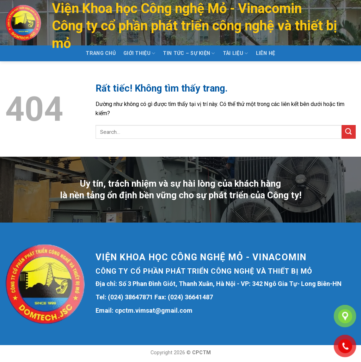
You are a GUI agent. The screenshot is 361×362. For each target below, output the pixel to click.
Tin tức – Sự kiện (189, 53)
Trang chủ (101, 53)
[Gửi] (349, 132)
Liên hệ (265, 53)
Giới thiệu (139, 53)
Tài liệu (235, 53)
